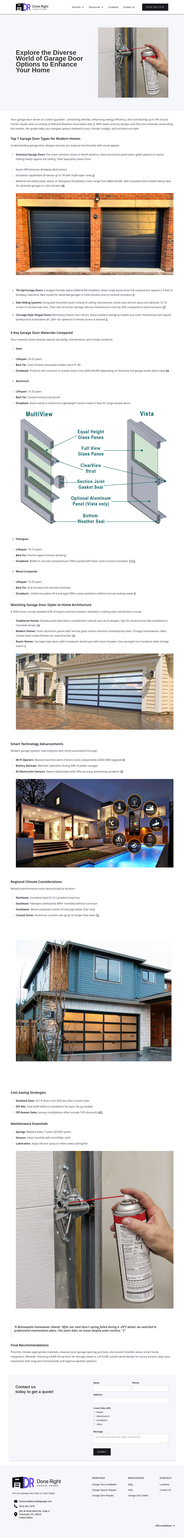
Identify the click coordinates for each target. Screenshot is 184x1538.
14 (38, 625)
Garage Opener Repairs (104, 1490)
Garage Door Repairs (103, 1495)
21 (101, 1112)
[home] (32, 7)
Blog (130, 1484)
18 (121, 771)
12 (133, 561)
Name (96, 1383)
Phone (135, 1383)
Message (98, 1431)
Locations (113, 7)
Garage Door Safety (138, 1495)
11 (130, 561)
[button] (78, 7)
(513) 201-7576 (155, 7)
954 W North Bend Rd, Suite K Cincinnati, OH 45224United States (34, 1514)
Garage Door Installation (104, 1484)
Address (97, 1394)
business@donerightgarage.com (35, 1501)
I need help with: (102, 1408)
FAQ (130, 1490)
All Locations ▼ (165, 1525)
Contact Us (129, 7)
